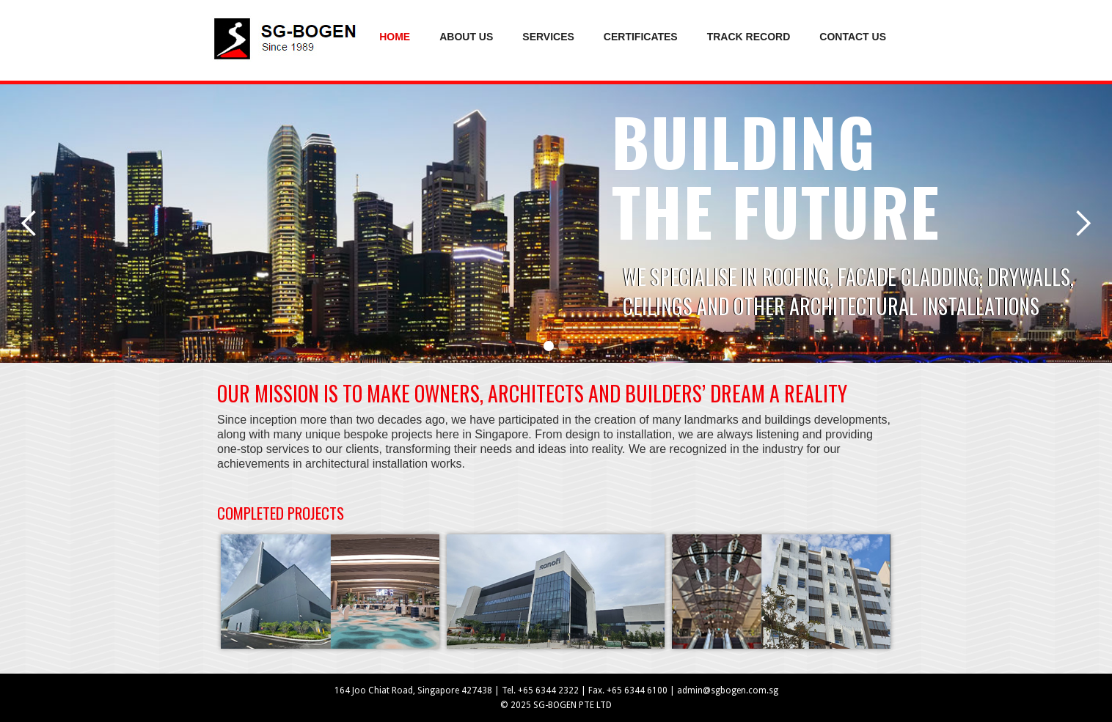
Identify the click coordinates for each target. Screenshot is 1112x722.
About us (466, 37)
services (548, 37)
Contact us (852, 37)
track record (749, 37)
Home (394, 37)
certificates (641, 37)
